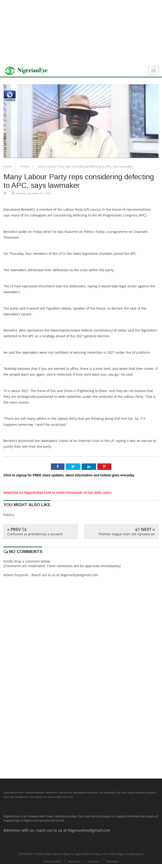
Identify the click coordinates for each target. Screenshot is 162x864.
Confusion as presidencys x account (35, 534)
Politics (25, 166)
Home (8, 166)
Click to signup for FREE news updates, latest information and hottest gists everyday (68, 475)
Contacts (93, 861)
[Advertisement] (81, 32)
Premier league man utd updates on (127, 534)
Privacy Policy (52, 861)
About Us (74, 861)
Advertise (112, 861)
